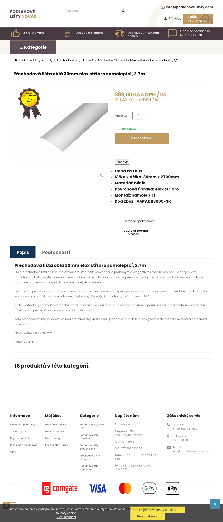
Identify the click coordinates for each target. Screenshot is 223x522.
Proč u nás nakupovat (23, 445)
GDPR (13, 451)
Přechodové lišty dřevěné (90, 457)
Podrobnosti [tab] (56, 252)
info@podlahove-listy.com (186, 7)
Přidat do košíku (142, 138)
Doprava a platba (21, 438)
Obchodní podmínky (22, 424)
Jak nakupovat (19, 431)
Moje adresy (52, 438)
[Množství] (138, 116)
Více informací (66, 517)
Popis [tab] (23, 252)
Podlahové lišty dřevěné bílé (89, 446)
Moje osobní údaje (56, 445)
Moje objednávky (55, 424)
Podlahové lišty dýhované (89, 467)
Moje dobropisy (54, 431)
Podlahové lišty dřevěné (89, 436)
